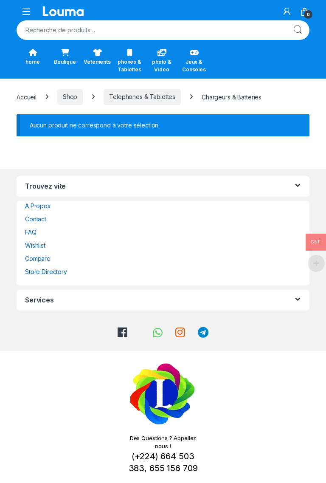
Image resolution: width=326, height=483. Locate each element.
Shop (70, 96)
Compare (38, 258)
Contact (35, 219)
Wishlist (35, 245)
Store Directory (46, 271)
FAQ (31, 232)
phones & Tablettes (129, 61)
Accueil (27, 96)
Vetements (97, 57)
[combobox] (151, 30)
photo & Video (161, 61)
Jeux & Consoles (194, 61)
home (32, 57)
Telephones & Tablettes (142, 96)
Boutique (65, 57)
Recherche (297, 30)
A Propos (38, 205)
